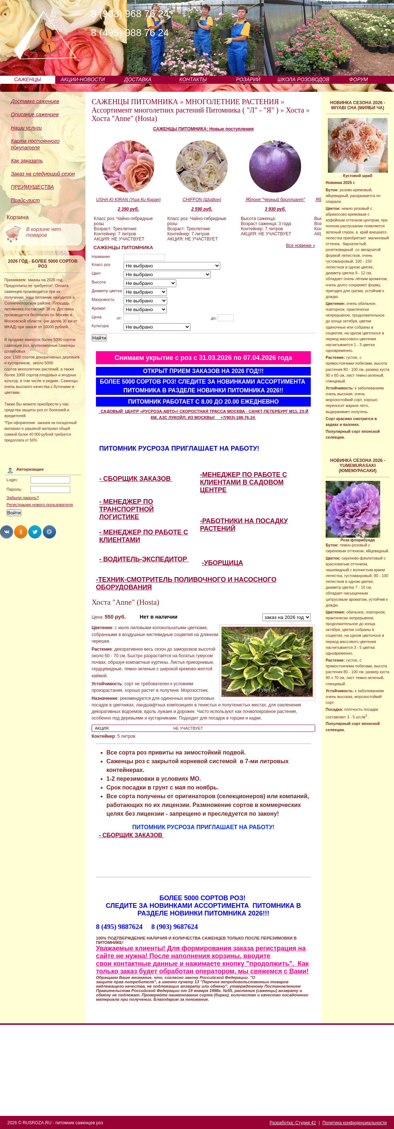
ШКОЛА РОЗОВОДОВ (303, 79)
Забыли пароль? (23, 497)
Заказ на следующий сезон (43, 174)
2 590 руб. (201, 209)
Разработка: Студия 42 (293, 1122)
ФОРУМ (358, 79)
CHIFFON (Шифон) (201, 199)
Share (6, 531)
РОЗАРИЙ (248, 79)
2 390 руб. (128, 209)
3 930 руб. (275, 209)
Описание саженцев (35, 114)
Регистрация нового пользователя (40, 504)
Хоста (295, 110)
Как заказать (27, 161)
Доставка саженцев (35, 101)
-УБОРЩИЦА (222, 563)
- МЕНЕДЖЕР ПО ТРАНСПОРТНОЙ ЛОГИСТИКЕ (126, 509)
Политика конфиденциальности (354, 1122)
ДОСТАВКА (138, 79)
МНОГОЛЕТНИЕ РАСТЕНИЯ (232, 102)
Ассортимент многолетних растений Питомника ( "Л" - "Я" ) (185, 110)
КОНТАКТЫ (193, 79)
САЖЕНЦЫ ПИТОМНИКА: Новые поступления (203, 129)
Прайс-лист (25, 200)
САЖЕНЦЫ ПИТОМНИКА (135, 102)
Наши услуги (26, 128)
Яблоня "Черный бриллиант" (275, 199)
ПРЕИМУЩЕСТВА (32, 187)
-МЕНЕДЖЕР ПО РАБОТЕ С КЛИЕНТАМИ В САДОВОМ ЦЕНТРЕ (243, 482)
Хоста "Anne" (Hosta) (124, 118)
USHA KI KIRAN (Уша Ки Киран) (128, 199)
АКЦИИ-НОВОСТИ (83, 79)
